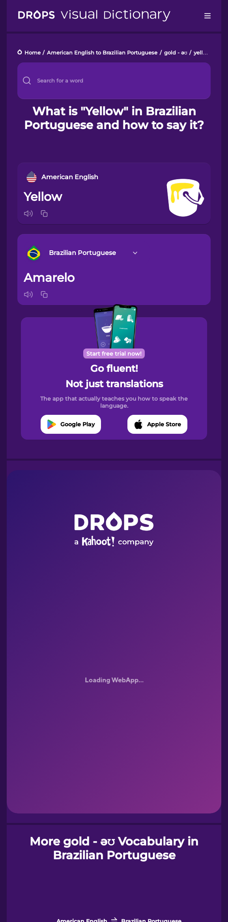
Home (32, 53)
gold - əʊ (175, 53)
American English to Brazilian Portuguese (102, 53)
